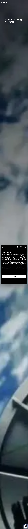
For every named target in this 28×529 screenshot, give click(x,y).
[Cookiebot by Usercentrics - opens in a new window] (18, 247)
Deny (14, 280)
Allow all (14, 276)
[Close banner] (25, 247)
